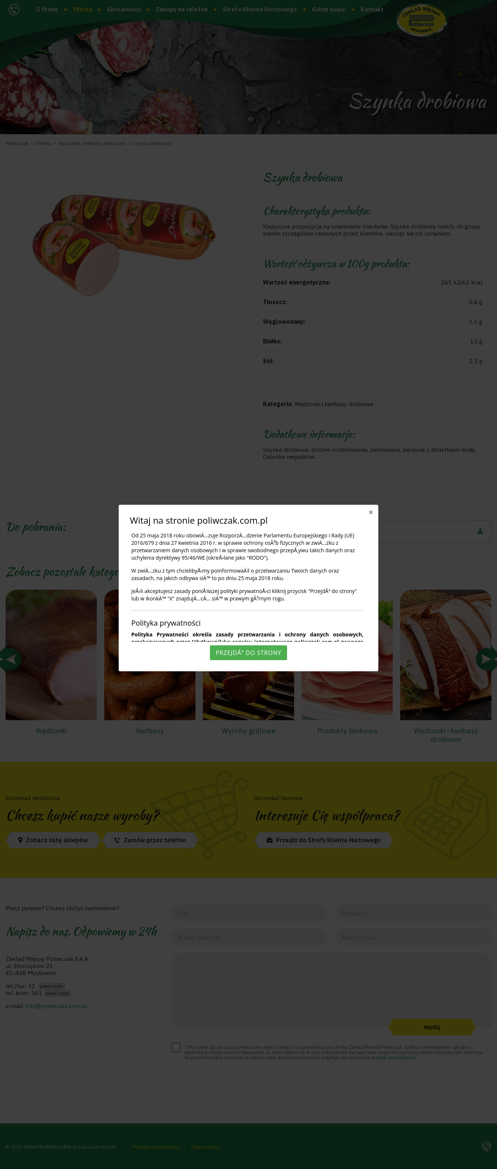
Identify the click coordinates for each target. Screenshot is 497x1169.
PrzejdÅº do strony (248, 653)
